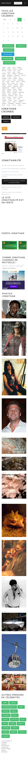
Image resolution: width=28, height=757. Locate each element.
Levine (14, 89)
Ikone (13, 83)
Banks (3, 69)
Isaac (8, 83)
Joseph (4, 86)
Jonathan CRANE (7, 58)
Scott (3, 97)
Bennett (4, 70)
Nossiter (15, 91)
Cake (14, 72)
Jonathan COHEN (8, 45)
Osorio (3, 92)
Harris (17, 81)
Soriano (9, 97)
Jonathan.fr (6, 3)
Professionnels (5, 745)
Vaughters (21, 100)
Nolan (3, 91)
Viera (15, 100)
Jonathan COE (21, 45)
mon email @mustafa (9, 707)
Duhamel (21, 73)
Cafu (19, 70)
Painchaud (21, 92)
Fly (19, 77)
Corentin (22, 732)
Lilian (22, 719)
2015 (5, 128)
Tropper (4, 100)
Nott (21, 91)
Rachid (15, 715)
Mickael (5, 719)
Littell (3, 89)
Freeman (4, 78)
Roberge (4, 95)
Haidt (3, 83)
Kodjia (9, 86)
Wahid (24, 103)
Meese (19, 89)
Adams (4, 67)
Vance (9, 102)
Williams (18, 103)
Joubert (16, 84)
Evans (3, 77)
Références (6, 121)
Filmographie (16, 117)
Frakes (15, 77)
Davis (9, 73)
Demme (14, 73)
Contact (3, 750)
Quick (9, 94)
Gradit (3, 80)
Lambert (13, 88)
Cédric (5, 702)
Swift (21, 95)
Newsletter (4, 752)
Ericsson (23, 75)
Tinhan (10, 100)
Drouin (3, 73)
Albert (14, 711)
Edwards (17, 75)
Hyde (8, 81)
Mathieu (5, 711)
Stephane (6, 715)
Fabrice (5, 732)
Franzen (9, 77)
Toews (9, 99)
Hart (3, 81)
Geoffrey (6, 727)
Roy (20, 94)
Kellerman (15, 86)
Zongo (8, 105)
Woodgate (11, 103)
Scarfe (14, 97)
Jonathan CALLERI (9, 62)
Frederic (15, 727)
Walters (20, 102)
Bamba (9, 69)
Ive (17, 83)
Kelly (4, 723)
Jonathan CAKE (20, 58)
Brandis (19, 67)
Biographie (6, 117)
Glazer (20, 78)
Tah (14, 99)
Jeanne (10, 84)
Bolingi (20, 69)
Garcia (9, 80)
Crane (9, 72)
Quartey (15, 94)
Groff (10, 78)
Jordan (12, 723)
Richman (11, 95)
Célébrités (18, 3)
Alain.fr (5, 736)
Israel (21, 83)
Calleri (18, 72)
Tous (4, 19)
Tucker (4, 99)
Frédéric (13, 702)
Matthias (14, 719)
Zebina (19, 105)
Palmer (4, 94)
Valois (3, 102)
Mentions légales (6, 748)
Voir (3, 153)
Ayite (14, 67)
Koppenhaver (5, 88)
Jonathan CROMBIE (7, 54)
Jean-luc (20, 723)
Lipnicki (19, 88)
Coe (15, 70)
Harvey (23, 81)
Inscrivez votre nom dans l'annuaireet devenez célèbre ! (14, 181)
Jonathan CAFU (8, 50)
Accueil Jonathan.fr (6, 741)
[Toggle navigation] (25, 3)
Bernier (15, 69)
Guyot (14, 80)
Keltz (21, 86)
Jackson (22, 84)
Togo (19, 99)
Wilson (14, 102)
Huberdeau (21, 80)
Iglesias (4, 84)
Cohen (10, 70)
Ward (3, 105)
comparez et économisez (9, 268)
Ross (16, 95)
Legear (9, 89)
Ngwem (9, 91)
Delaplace (10, 75)
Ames (9, 67)
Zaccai (14, 105)
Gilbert (15, 78)
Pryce (9, 92)
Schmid (20, 97)
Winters (4, 103)
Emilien (13, 732)
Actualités (4, 742)
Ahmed (21, 707)
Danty (3, 75)
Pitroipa (14, 92)
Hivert (12, 81)
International (4, 747)
